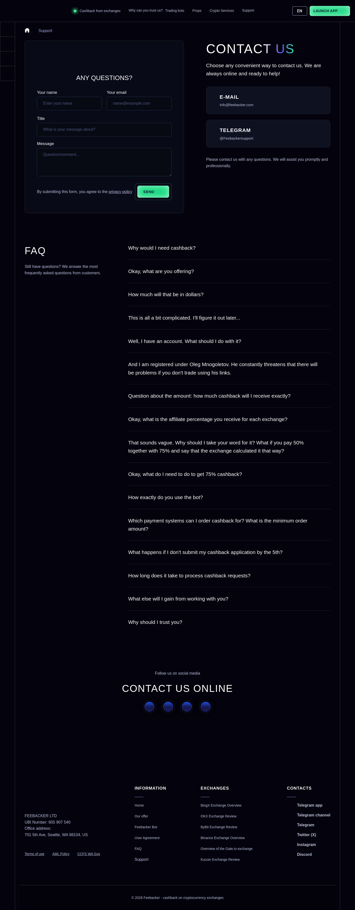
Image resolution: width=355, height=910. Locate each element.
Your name (47, 92)
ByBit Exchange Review (219, 827)
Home (139, 805)
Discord (304, 854)
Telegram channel (313, 815)
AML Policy (61, 854)
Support (248, 10)
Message (45, 143)
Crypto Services (222, 11)
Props (197, 11)
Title (41, 118)
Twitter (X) (306, 835)
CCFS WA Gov (88, 854)
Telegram (305, 825)
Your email (116, 92)
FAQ (138, 849)
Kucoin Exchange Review (220, 859)
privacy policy (120, 192)
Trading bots (174, 11)
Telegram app (309, 805)
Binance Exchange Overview (223, 838)
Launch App (326, 11)
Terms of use (34, 854)
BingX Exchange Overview (221, 805)
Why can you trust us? (146, 10)
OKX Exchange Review (219, 816)
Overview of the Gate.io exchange (227, 849)
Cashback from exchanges (100, 11)
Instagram (306, 845)
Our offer (141, 816)
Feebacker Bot (146, 827)
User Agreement (147, 838)
